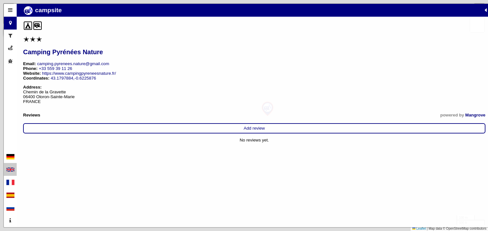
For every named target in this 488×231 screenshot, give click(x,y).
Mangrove (135, 115)
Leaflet (419, 228)
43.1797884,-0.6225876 (73, 78)
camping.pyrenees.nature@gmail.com (73, 63)
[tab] (10, 10)
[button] (267, 109)
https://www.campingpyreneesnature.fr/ (79, 73)
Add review (84, 128)
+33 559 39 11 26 (55, 68)
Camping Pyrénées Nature (63, 52)
